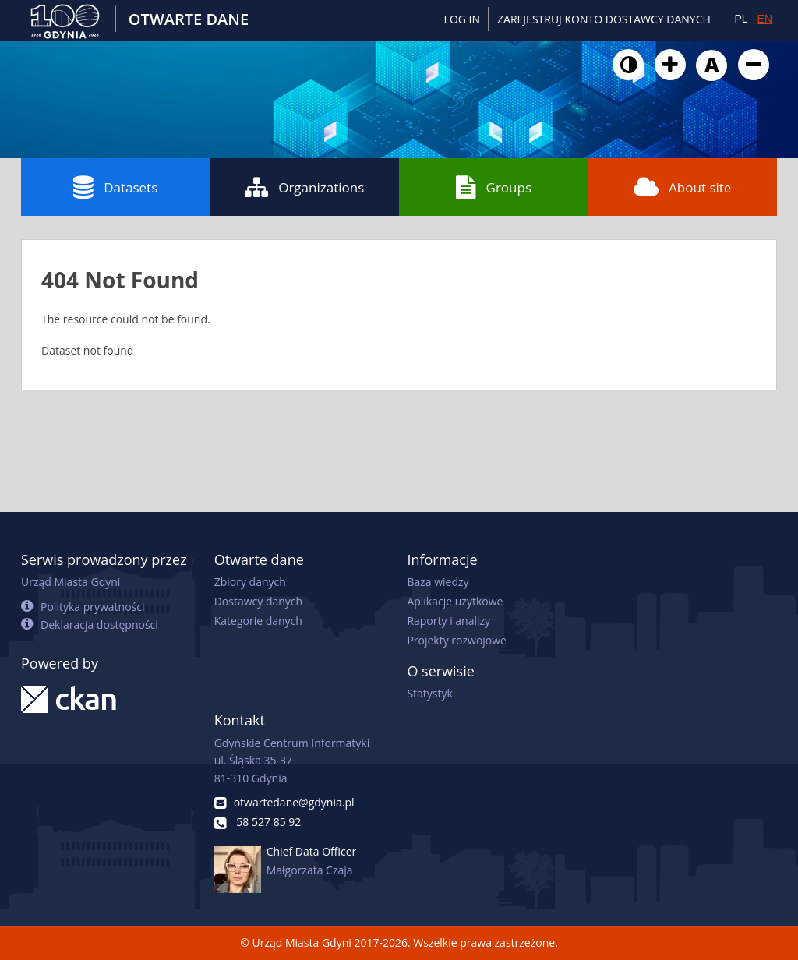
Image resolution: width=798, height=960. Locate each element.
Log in (462, 19)
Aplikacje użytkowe (455, 601)
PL (740, 18)
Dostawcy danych (258, 601)
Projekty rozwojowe (457, 640)
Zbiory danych (250, 581)
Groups (493, 187)
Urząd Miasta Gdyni (70, 581)
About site (682, 187)
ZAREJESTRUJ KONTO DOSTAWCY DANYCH (604, 19)
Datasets (115, 187)
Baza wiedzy (437, 581)
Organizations (304, 187)
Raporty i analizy (448, 620)
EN (764, 18)
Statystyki (431, 693)
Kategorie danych (258, 620)
